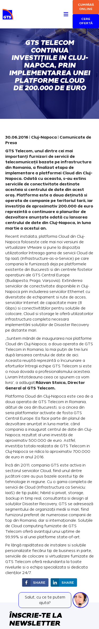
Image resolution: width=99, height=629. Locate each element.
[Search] (56, 8)
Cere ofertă (86, 21)
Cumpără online (86, 7)
